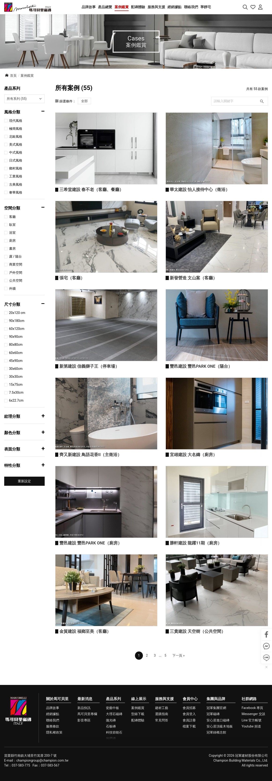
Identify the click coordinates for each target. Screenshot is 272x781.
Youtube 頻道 (251, 764)
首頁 (13, 76)
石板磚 (111, 764)
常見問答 (161, 758)
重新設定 (24, 481)
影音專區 (84, 758)
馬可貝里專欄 (87, 752)
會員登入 (189, 752)
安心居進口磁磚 (218, 758)
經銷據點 (52, 752)
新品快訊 (84, 746)
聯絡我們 (52, 758)
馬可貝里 (27, 7)
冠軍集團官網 (216, 746)
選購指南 (161, 752)
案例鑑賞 (137, 746)
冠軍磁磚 (213, 752)
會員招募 (189, 746)
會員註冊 (189, 758)
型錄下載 (137, 752)
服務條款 (52, 764)
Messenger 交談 (253, 752)
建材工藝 (161, 746)
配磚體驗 (137, 758)
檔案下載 (189, 764)
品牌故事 (52, 746)
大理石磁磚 (114, 752)
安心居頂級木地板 (220, 764)
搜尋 (262, 101)
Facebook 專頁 (252, 746)
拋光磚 (111, 758)
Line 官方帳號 (252, 758)
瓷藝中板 (112, 746)
